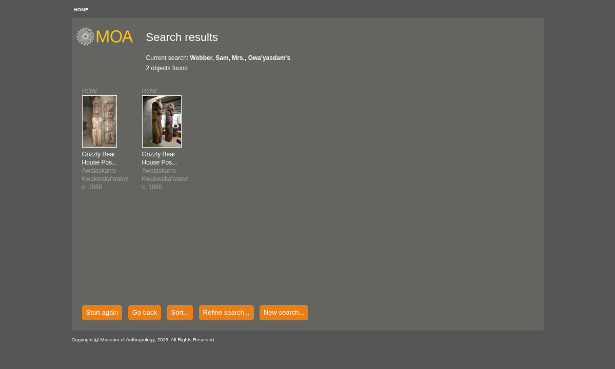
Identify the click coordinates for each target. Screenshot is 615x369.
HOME (81, 9)
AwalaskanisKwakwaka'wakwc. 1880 (105, 171)
